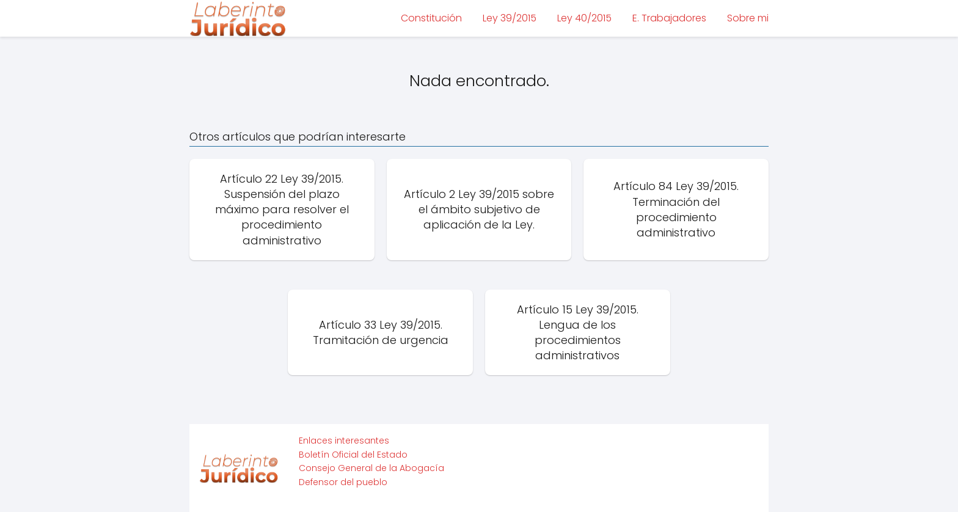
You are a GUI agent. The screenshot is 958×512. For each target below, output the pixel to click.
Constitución (431, 18)
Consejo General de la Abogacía (371, 468)
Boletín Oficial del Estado (353, 454)
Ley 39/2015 (509, 18)
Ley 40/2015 (584, 18)
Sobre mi (748, 18)
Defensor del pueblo (343, 482)
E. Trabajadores (669, 18)
